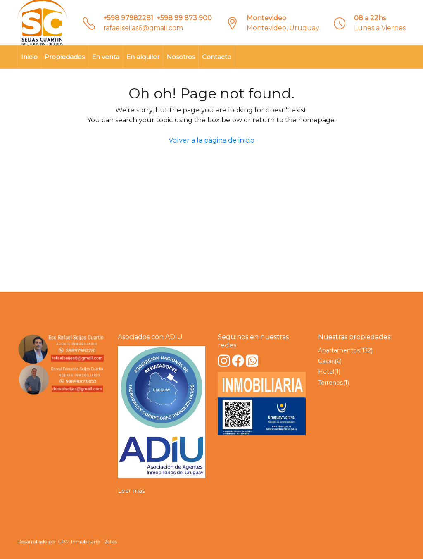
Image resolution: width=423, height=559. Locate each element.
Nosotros (180, 57)
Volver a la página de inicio (211, 140)
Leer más (131, 491)
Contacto (216, 57)
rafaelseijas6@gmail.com (143, 28)
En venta (105, 57)
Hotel (326, 372)
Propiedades (65, 57)
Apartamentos (339, 350)
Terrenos (330, 382)
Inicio (29, 57)
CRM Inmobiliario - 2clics (87, 541)
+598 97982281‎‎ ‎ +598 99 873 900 (157, 18)
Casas (326, 361)
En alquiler (142, 57)
